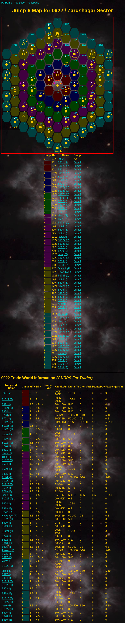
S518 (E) (63, 342)
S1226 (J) (63, 346)
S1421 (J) (63, 286)
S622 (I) (62, 201)
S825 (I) (62, 233)
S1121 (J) (63, 173)
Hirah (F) (63, 215)
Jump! (77, 162)
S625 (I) (62, 300)
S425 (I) (62, 360)
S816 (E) (63, 367)
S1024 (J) (63, 205)
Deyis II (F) (64, 268)
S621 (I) (62, 212)
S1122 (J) (63, 187)
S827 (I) (62, 325)
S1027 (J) (63, 357)
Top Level (19, 2)
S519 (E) (63, 282)
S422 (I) (62, 293)
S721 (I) (62, 183)
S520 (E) (63, 229)
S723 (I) (62, 180)
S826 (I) (62, 279)
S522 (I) (62, 247)
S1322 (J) (63, 240)
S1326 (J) (63, 335)
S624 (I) (62, 261)
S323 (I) (62, 339)
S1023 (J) (63, 190)
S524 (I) (62, 226)
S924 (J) (62, 176)
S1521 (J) (63, 332)
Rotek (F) (63, 236)
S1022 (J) (63, 166)
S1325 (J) (63, 275)
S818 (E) (63, 265)
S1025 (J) (63, 258)
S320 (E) (63, 364)
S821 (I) (62, 169)
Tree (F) (62, 219)
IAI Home (6, 2)
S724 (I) (62, 208)
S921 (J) (62, 162)
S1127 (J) (63, 349)
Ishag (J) (63, 254)
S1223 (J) (63, 194)
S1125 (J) (63, 243)
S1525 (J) (63, 318)
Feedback (33, 2)
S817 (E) (63, 311)
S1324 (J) (63, 222)
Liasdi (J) (63, 321)
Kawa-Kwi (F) (65, 272)
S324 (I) (62, 328)
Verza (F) (63, 314)
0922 (61, 159)
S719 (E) (63, 250)
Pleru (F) (63, 197)
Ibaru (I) (62, 353)
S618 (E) (63, 296)
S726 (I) (62, 289)
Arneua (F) (64, 304)
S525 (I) (62, 307)
